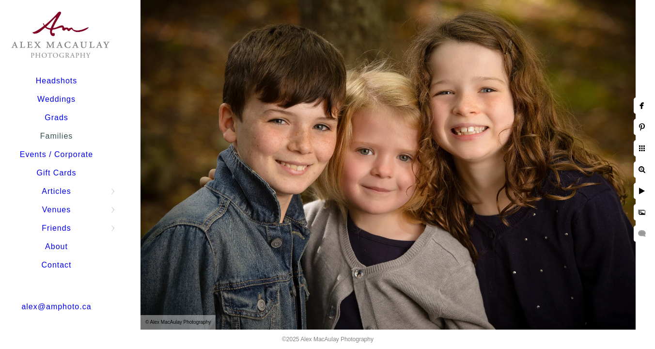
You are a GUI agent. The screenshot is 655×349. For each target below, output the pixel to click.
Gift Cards (56, 173)
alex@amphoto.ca (56, 306)
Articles (56, 191)
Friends (56, 228)
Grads (56, 117)
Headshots (57, 81)
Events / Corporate (56, 154)
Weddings (56, 99)
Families (56, 136)
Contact (56, 265)
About (56, 246)
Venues (56, 210)
